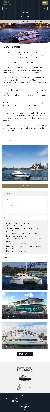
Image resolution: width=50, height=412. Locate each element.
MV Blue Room (10, 317)
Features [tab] (9, 193)
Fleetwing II (8, 347)
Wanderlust (8, 287)
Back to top (25, 395)
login (25, 410)
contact (25, 407)
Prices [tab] (7, 200)
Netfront (15, 401)
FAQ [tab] (6, 218)
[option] (25, 33)
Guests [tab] (8, 212)
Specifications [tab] (12, 206)
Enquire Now (25, 186)
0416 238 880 (27, 12)
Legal (25, 405)
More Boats (25, 354)
